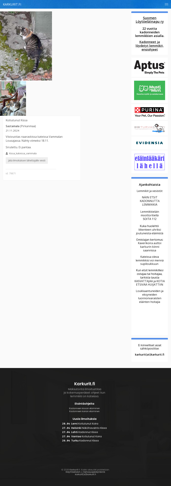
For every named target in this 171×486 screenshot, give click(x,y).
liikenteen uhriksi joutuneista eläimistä (149, 231)
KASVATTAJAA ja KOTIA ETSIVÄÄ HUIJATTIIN (149, 283)
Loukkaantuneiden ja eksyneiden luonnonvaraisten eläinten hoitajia (149, 296)
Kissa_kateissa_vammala (27, 158)
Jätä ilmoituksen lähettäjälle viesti (26, 160)
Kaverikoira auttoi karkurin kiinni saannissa (149, 246)
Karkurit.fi (12, 4)
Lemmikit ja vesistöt (150, 191)
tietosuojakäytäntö (94, 471)
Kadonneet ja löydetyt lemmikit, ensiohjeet (150, 45)
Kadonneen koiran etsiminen (84, 411)
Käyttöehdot (73, 471)
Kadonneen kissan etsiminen (84, 408)
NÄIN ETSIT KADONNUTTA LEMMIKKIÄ (150, 200)
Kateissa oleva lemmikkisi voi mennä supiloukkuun (150, 260)
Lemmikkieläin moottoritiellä (149, 213)
